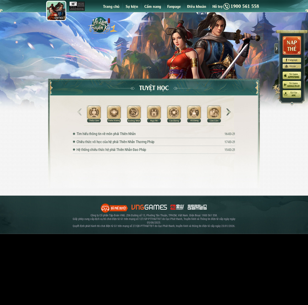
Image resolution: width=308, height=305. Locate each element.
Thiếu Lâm (94, 114)
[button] (228, 112)
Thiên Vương (114, 114)
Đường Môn (134, 114)
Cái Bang (174, 114)
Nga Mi (154, 114)
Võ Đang (194, 114)
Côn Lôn (214, 114)
